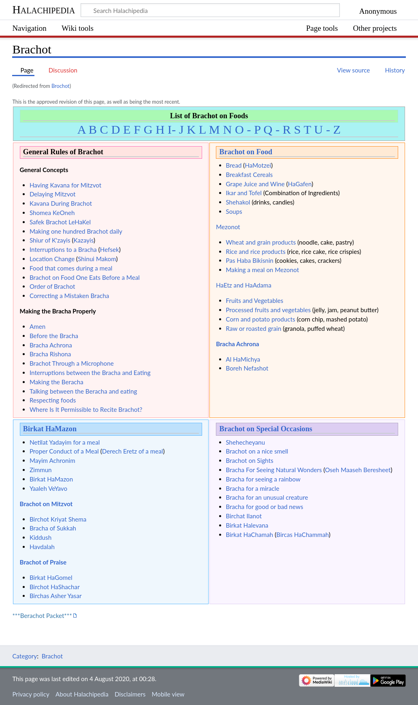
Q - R (277, 129)
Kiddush (40, 537)
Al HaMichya (243, 359)
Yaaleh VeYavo (48, 488)
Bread (234, 165)
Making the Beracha (56, 382)
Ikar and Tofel (244, 192)
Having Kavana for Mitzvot (65, 185)
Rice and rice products (256, 251)
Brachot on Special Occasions (265, 429)
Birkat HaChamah (249, 534)
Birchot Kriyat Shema (58, 519)
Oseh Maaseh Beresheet (357, 469)
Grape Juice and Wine (255, 183)
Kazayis (83, 240)
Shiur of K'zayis (50, 240)
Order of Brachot (52, 286)
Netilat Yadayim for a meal (65, 442)
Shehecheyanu (245, 442)
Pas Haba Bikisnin (250, 260)
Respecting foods (53, 400)
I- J (176, 129)
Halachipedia (43, 9)
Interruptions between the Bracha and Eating (90, 372)
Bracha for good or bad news (264, 506)
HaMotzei (258, 165)
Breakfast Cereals (249, 174)
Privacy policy (30, 694)
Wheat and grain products (261, 242)
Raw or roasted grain (254, 328)
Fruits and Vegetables (255, 300)
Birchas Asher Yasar (56, 595)
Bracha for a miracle (252, 488)
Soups (234, 211)
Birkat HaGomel (51, 577)
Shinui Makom (97, 258)
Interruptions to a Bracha (63, 249)
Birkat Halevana (247, 525)
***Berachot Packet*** (42, 615)
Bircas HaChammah (302, 534)
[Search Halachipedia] (210, 10)
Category (24, 656)
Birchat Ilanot (244, 516)
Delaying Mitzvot (53, 194)
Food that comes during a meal (71, 268)
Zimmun (41, 469)
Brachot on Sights (249, 460)
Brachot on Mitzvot (46, 503)
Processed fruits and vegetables (268, 309)
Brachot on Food (245, 152)
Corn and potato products (260, 319)
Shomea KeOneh (52, 212)
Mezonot (228, 226)
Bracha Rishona (50, 354)
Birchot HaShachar (55, 586)
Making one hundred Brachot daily (76, 231)
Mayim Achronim (52, 460)
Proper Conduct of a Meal (64, 451)
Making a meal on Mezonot (262, 269)
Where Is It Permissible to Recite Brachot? (86, 409)
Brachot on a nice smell (257, 451)
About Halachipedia (82, 694)
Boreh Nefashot (247, 368)
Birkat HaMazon (50, 429)
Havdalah (42, 546)
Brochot (60, 86)
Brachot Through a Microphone (72, 363)
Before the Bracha (54, 335)
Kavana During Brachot (61, 203)
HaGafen (300, 183)
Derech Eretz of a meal (132, 451)
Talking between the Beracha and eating (83, 391)
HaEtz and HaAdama (243, 285)
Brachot (52, 656)
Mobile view (167, 694)
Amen (37, 326)
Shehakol (238, 202)
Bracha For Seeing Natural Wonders (274, 469)
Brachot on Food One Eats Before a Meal (85, 277)
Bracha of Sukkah (53, 528)
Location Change (52, 258)
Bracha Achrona (51, 345)
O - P (247, 129)
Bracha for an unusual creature (267, 497)
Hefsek (109, 249)
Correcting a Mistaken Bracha (69, 295)
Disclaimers (130, 694)
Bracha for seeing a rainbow (263, 479)
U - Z (327, 129)
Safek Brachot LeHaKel (60, 222)
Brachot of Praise (43, 562)
